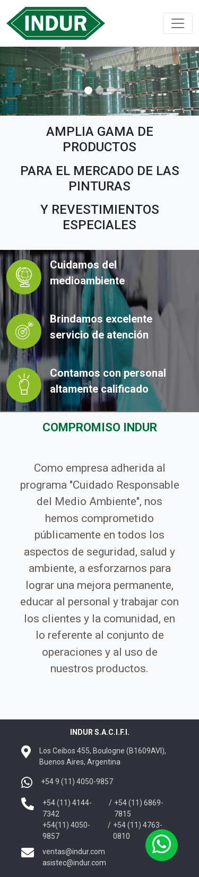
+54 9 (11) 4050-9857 (77, 781)
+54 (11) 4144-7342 (67, 808)
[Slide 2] (111, 90)
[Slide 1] (99, 90)
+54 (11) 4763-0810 (137, 830)
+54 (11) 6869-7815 (138, 808)
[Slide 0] (88, 90)
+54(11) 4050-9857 (66, 830)
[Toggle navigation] (178, 23)
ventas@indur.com (73, 851)
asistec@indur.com (74, 862)
